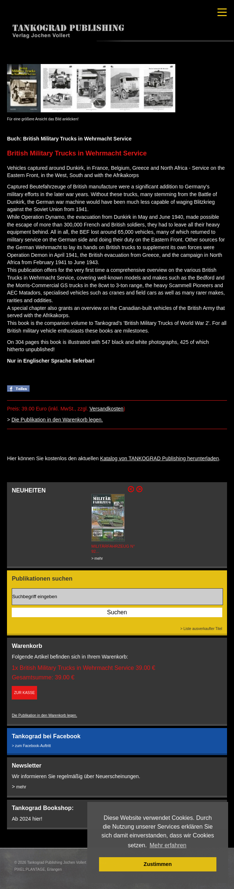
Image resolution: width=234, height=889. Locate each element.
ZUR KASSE (24, 693)
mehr (21, 786)
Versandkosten (106, 409)
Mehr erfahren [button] (168, 845)
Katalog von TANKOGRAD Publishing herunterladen (159, 458)
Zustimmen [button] (158, 864)
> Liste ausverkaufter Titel (201, 629)
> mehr (97, 558)
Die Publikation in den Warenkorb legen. (57, 420)
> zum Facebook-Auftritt (31, 746)
